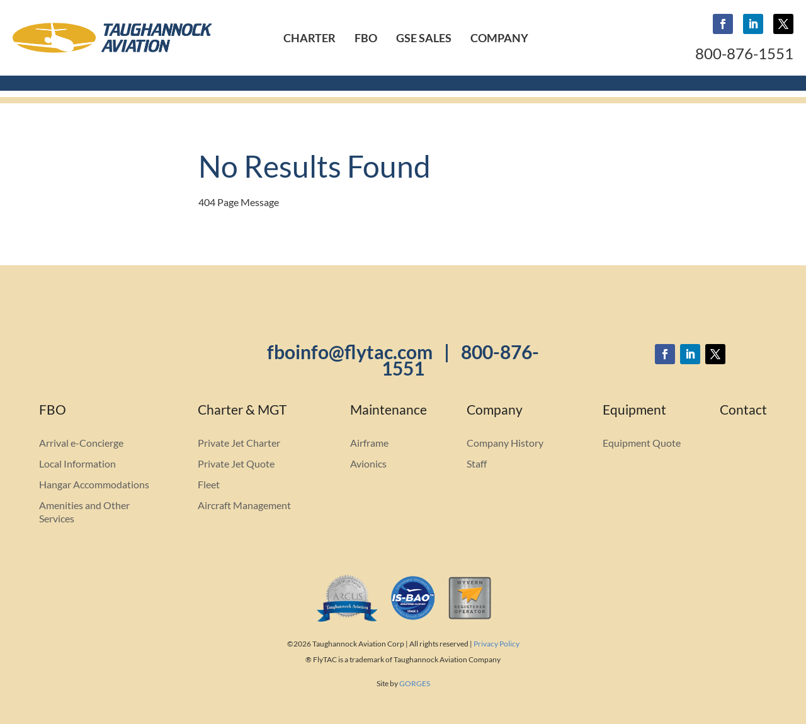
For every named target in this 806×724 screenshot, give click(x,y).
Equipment (634, 411)
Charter (309, 38)
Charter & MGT (242, 411)
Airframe (369, 443)
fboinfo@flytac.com (350, 351)
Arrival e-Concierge (81, 443)
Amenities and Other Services (84, 511)
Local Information (77, 463)
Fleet (209, 484)
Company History (505, 443)
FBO (366, 38)
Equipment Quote (642, 443)
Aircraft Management (244, 505)
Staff (477, 463)
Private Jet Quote (236, 463)
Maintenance (388, 411)
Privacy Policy (496, 643)
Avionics (368, 463)
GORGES (414, 683)
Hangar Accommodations (94, 484)
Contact (743, 411)
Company (499, 38)
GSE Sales (423, 38)
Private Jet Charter (239, 443)
